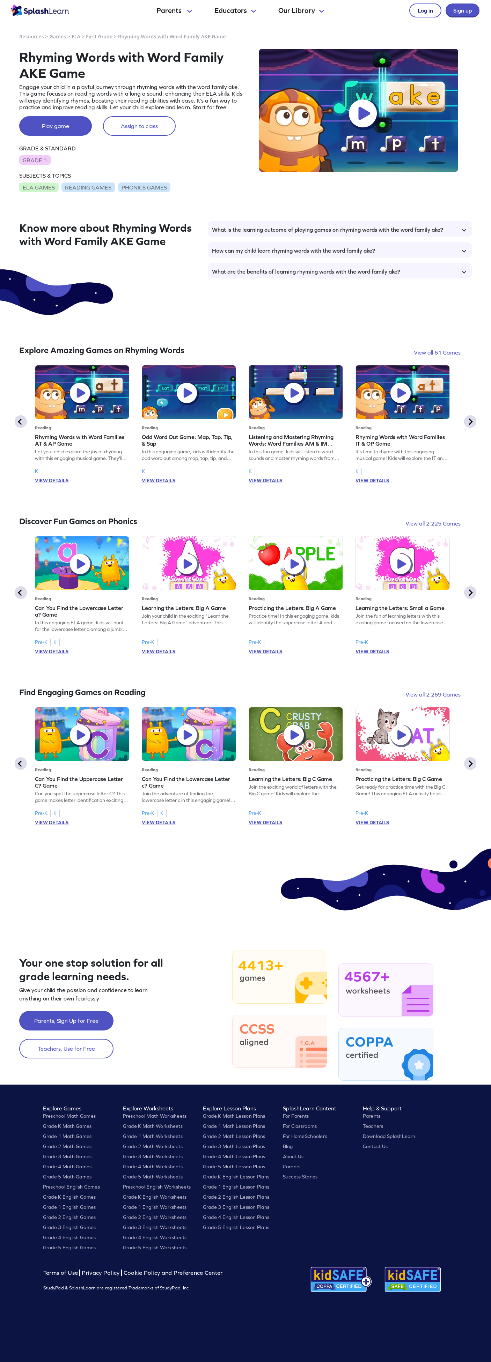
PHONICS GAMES (144, 187)
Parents (174, 10)
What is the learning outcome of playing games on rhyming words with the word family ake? (339, 229)
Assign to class (139, 126)
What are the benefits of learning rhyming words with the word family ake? (339, 271)
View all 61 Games (437, 352)
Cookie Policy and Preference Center (173, 1273)
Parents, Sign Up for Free (66, 1021)
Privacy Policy (100, 1273)
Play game (55, 126)
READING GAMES (88, 187)
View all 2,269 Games (433, 694)
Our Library (301, 10)
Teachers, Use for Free (66, 1048)
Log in (425, 10)
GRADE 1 (35, 160)
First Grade (99, 36)
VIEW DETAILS (51, 480)
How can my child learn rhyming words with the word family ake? (339, 250)
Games (58, 36)
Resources (31, 36)
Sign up (462, 10)
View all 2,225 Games (433, 523)
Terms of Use (61, 1273)
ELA (76, 36)
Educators (235, 10)
